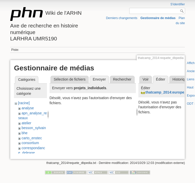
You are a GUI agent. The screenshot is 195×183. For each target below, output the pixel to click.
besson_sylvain (34, 128)
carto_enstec (32, 138)
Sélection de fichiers (69, 79)
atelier (26, 123)
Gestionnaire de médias (157, 18)
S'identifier (177, 4)
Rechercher (122, 79)
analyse (28, 108)
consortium (30, 143)
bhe (24, 133)
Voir (145, 79)
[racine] (24, 103)
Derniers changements (121, 18)
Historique (180, 79)
